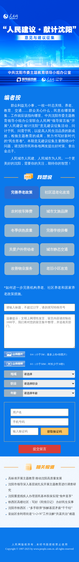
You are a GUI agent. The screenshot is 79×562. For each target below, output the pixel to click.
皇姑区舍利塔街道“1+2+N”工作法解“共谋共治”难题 (41, 513)
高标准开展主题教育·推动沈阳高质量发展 (35, 478)
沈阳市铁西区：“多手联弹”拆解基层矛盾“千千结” (40, 508)
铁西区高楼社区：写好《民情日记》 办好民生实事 (41, 502)
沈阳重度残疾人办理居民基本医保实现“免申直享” (40, 496)
